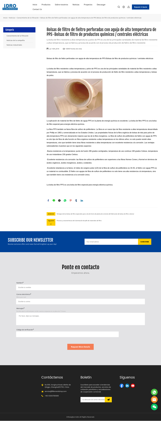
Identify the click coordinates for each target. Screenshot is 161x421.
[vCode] (67, 334)
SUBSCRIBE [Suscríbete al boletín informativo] (144, 242)
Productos (46, 4)
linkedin (82, 200)
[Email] (111, 242)
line (54, 200)
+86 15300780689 (52, 396)
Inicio (35, 4)
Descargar (101, 4)
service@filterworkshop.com (56, 391)
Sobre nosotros (61, 4)
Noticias (76, 4)
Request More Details (80, 347)
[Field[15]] (80, 287)
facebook (48, 200)
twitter (59, 200)
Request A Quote (140, 7)
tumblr (76, 200)
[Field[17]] (80, 302)
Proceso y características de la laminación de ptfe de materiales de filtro (79, 221)
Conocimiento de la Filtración (28, 18)
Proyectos (88, 4)
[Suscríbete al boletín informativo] (108, 400)
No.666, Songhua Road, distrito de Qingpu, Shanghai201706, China (58, 386)
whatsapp (65, 200)
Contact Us (37, 9)
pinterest (70, 200)
